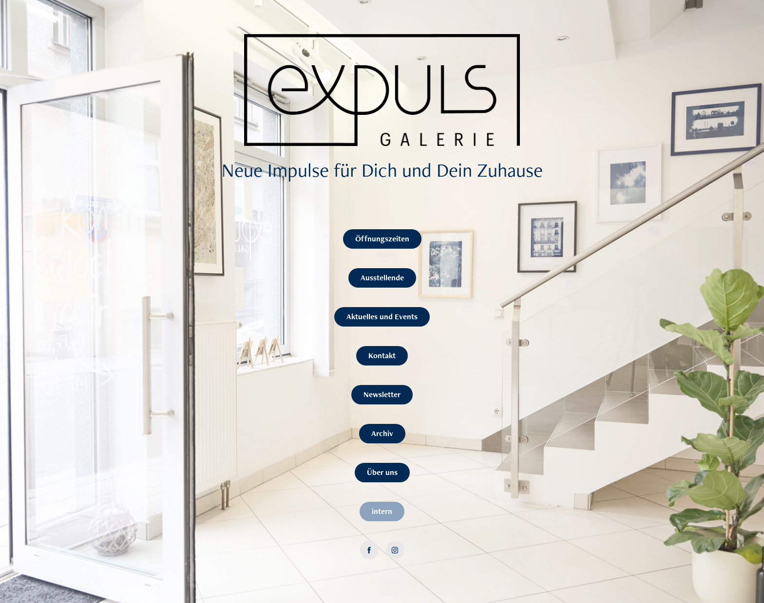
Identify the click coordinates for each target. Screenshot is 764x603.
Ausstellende (382, 278)
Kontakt (382, 355)
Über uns (382, 472)
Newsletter (382, 394)
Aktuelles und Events (382, 316)
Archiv (382, 433)
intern (382, 511)
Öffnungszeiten (382, 239)
